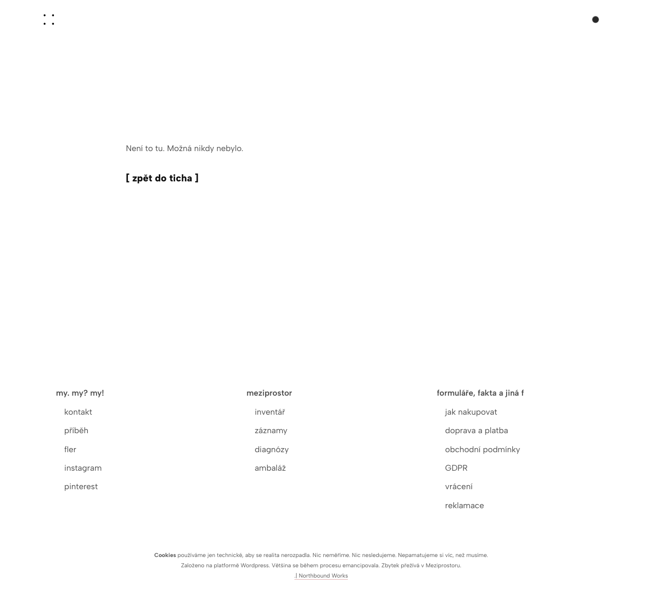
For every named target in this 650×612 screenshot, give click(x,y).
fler (70, 449)
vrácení (458, 486)
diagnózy (272, 449)
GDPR (456, 468)
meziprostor (269, 393)
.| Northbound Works (321, 575)
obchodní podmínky (482, 449)
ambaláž (270, 468)
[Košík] (591, 17)
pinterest (81, 486)
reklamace (464, 505)
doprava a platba (476, 430)
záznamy (271, 430)
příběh (76, 430)
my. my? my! (80, 393)
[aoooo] (49, 19)
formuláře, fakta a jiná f (480, 393)
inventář (270, 412)
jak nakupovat (471, 412)
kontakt (78, 412)
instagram (83, 468)
